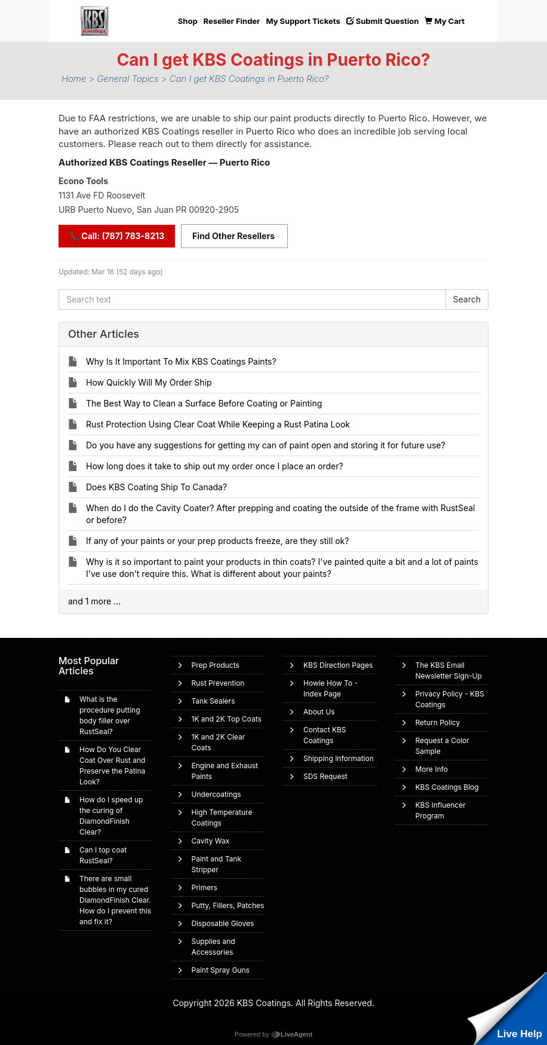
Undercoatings (216, 794)
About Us (318, 711)
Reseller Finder (232, 21)
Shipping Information (338, 758)
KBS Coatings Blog (447, 787)
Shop (188, 21)
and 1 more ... (94, 601)
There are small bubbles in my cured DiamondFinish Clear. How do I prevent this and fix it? (115, 900)
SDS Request (325, 776)
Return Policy (438, 722)
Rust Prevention (218, 683)
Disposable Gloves (223, 923)
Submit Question (382, 21)
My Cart (445, 21)
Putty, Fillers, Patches (228, 905)
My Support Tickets (303, 21)
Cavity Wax (211, 840)
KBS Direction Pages (338, 665)
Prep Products (215, 665)
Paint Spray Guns (221, 969)
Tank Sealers (213, 700)
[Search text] (252, 299)
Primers (205, 887)
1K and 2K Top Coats (227, 718)
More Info (432, 769)
